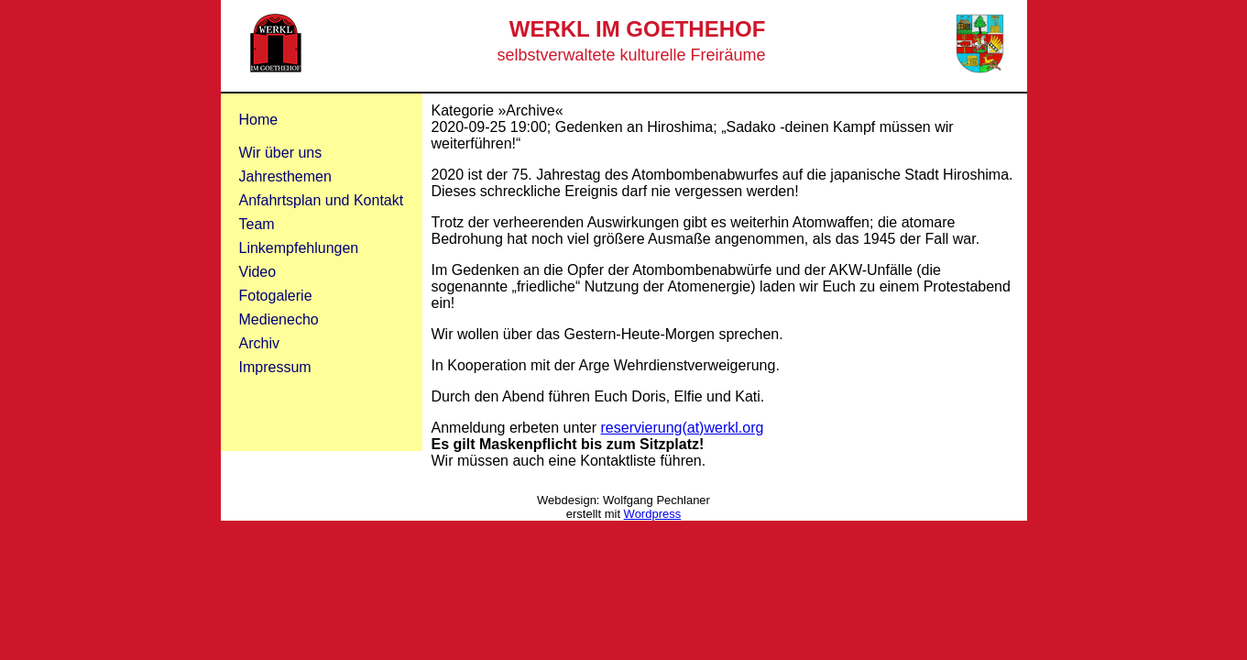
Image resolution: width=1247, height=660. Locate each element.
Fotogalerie (275, 295)
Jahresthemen (285, 176)
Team (257, 224)
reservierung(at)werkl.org (682, 427)
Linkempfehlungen (299, 248)
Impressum (275, 367)
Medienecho (279, 319)
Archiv (259, 343)
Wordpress (653, 514)
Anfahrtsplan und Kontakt (321, 200)
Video (258, 272)
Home (259, 119)
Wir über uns (281, 152)
